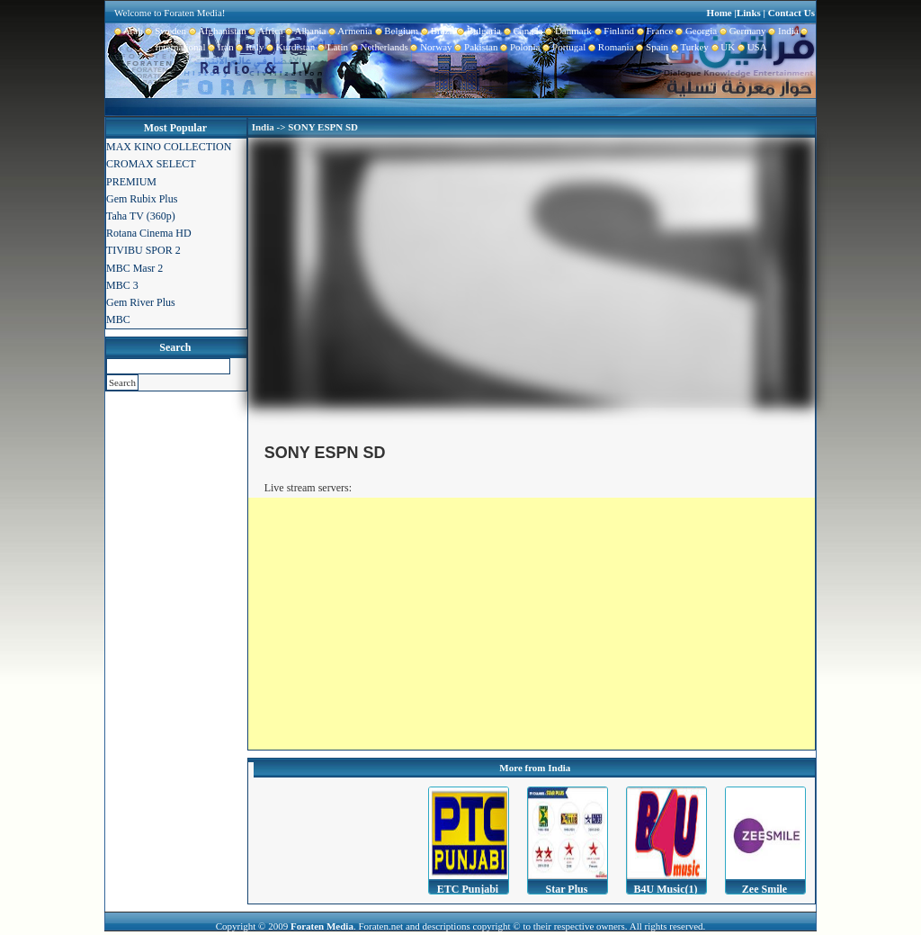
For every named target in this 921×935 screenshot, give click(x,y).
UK (722, 46)
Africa (264, 30)
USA (751, 46)
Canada (521, 30)
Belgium (395, 30)
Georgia (695, 30)
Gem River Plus (140, 302)
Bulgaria (478, 30)
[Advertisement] (531, 624)
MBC (118, 319)
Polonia (518, 46)
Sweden (164, 30)
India (782, 30)
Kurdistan (289, 46)
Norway (430, 46)
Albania (304, 30)
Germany (741, 30)
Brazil (436, 30)
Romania (609, 46)
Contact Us (791, 12)
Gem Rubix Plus (141, 199)
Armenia (348, 30)
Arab (128, 30)
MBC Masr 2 (134, 268)
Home (719, 12)
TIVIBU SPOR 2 (143, 250)
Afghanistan (216, 30)
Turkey (688, 46)
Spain (651, 46)
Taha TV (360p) (140, 216)
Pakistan (475, 46)
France (653, 30)
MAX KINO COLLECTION (168, 146)
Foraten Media (322, 926)
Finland (613, 30)
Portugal (563, 46)
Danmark (566, 30)
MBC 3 (122, 285)
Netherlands (378, 46)
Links (749, 12)
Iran (220, 46)
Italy (249, 46)
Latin (331, 46)
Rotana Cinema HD (149, 233)
